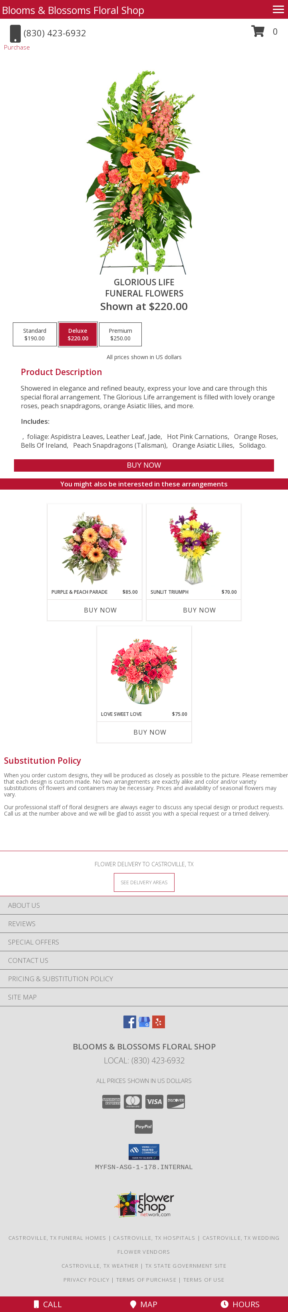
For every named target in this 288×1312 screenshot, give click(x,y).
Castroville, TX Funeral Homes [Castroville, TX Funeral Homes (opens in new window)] (57, 1237)
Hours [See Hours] (240, 1304)
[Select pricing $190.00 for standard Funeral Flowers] (34, 334)
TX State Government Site (185, 1265)
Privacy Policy (86, 1279)
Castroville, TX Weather (100, 1265)
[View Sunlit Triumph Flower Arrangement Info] (193, 546)
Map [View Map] (143, 1304)
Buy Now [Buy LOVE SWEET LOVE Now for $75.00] (150, 732)
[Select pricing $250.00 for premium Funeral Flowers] (120, 334)
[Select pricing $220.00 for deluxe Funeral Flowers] (78, 334)
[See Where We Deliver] (144, 882)
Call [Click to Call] (48, 1304)
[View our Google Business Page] (144, 1025)
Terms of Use (204, 1279)
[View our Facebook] (129, 1025)
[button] (264, 34)
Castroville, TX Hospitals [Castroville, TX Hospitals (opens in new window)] (154, 1237)
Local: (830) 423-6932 (144, 1060)
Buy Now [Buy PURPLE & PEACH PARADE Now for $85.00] (100, 610)
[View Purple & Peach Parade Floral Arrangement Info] (94, 546)
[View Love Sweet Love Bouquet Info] (144, 668)
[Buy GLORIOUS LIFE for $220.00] (144, 465)
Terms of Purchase (146, 1279)
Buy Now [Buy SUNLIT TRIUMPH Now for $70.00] (199, 610)
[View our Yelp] (158, 1025)
